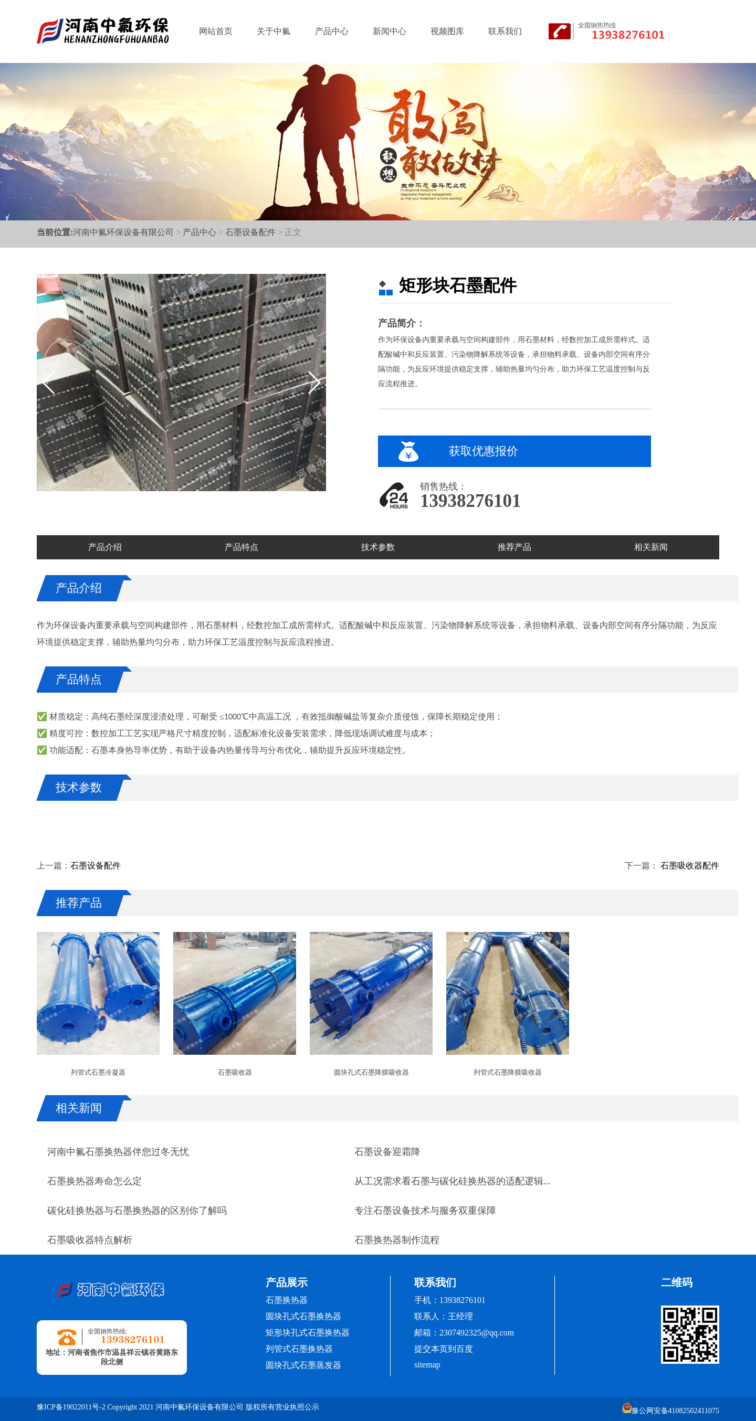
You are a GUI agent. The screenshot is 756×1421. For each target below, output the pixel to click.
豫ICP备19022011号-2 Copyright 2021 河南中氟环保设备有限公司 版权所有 (156, 1407)
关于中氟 (273, 31)
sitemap (427, 1364)
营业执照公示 (297, 1407)
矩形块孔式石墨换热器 (308, 1332)
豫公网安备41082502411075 (670, 1409)
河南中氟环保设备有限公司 (123, 232)
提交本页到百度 (443, 1348)
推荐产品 (514, 547)
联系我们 (505, 31)
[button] (314, 382)
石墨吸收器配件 (688, 865)
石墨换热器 (287, 1300)
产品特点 (241, 547)
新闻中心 (389, 31)
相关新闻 (651, 547)
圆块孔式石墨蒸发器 (303, 1365)
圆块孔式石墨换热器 (303, 1316)
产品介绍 (105, 547)
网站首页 (216, 31)
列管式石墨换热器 (299, 1348)
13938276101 (470, 501)
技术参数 (378, 547)
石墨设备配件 (250, 232)
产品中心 (332, 31)
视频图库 (447, 31)
